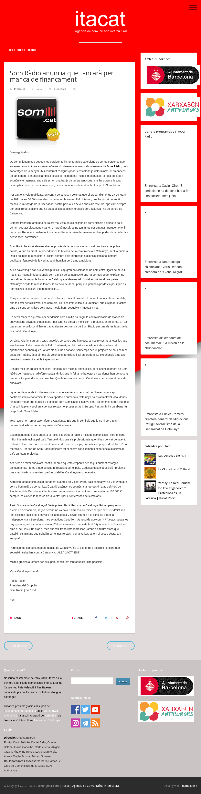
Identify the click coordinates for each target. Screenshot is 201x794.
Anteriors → (120, 645)
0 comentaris (60, 89)
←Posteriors (18, 645)
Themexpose (188, 786)
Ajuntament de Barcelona (20, 710)
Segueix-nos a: (81, 697)
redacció (21, 89)
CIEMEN (50, 715)
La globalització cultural (174, 469)
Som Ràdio (114, 166)
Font (12, 599)
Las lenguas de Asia (172, 455)
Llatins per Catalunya (47, 720)
